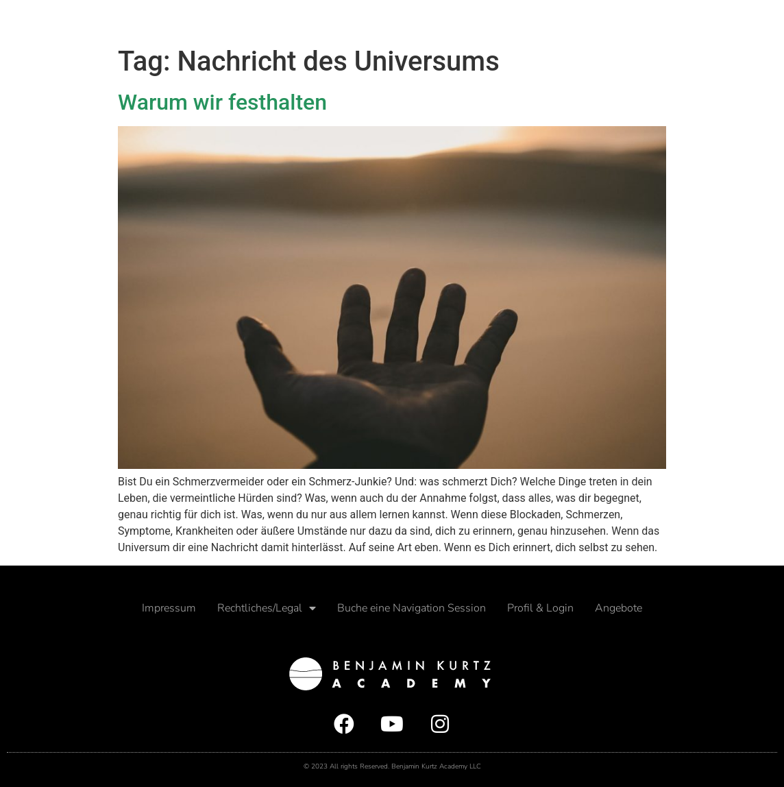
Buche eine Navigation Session (411, 608)
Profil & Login (540, 608)
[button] (764, 20)
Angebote (618, 608)
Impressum (169, 608)
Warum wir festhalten (222, 102)
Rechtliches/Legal (266, 608)
